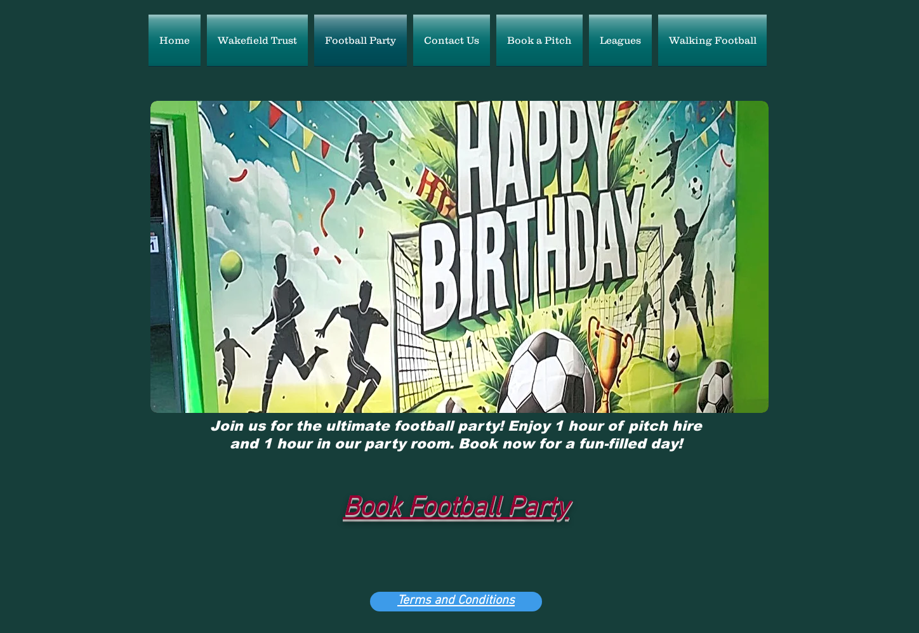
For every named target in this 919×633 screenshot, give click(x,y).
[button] (459, 257)
